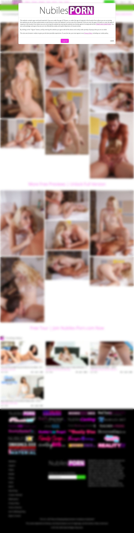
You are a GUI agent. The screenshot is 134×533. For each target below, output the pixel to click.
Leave (112, 41)
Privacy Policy (88, 33)
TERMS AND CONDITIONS (103, 24)
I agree (64, 41)
